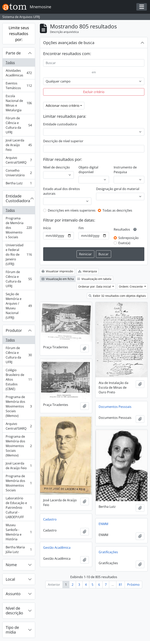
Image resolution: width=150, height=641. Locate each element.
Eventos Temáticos (18, 85)
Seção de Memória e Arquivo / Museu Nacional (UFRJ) (18, 306)
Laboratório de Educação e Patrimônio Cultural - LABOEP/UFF (18, 507)
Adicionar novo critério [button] (62, 105)
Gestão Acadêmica (57, 547)
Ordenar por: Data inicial (95, 286)
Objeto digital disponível (88, 169)
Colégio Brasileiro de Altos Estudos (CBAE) (18, 379)
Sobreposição (128, 238)
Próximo (133, 584)
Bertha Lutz (18, 184)
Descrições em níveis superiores (72, 210)
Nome (11, 564)
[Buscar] (93, 63)
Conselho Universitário (18, 172)
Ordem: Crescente (131, 286)
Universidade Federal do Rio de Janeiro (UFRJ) (18, 254)
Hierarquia (87, 271)
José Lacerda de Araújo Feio (18, 145)
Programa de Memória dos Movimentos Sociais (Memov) (18, 406)
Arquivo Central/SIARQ (18, 160)
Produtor (14, 330)
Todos (10, 62)
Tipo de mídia (12, 630)
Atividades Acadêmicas (18, 72)
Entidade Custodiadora (18, 198)
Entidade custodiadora (60, 124)
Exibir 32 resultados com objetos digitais (117, 296)
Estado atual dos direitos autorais (61, 191)
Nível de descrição (14, 611)
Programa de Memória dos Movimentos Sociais (18, 227)
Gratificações (108, 552)
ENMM (103, 524)
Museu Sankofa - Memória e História (18, 532)
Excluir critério (93, 92)
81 (120, 584)
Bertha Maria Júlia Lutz (18, 549)
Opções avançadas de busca (68, 42)
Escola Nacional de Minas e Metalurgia (18, 103)
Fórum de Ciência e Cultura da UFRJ (18, 125)
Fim (81, 228)
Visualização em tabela (94, 279)
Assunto (13, 593)
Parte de (13, 53)
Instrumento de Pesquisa (125, 169)
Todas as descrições (117, 210)
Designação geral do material (117, 189)
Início (47, 228)
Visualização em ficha (58, 279)
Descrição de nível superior (63, 141)
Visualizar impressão (57, 271)
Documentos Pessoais (115, 407)
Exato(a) (124, 243)
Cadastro (50, 519)
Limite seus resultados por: (19, 33)
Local (10, 579)
